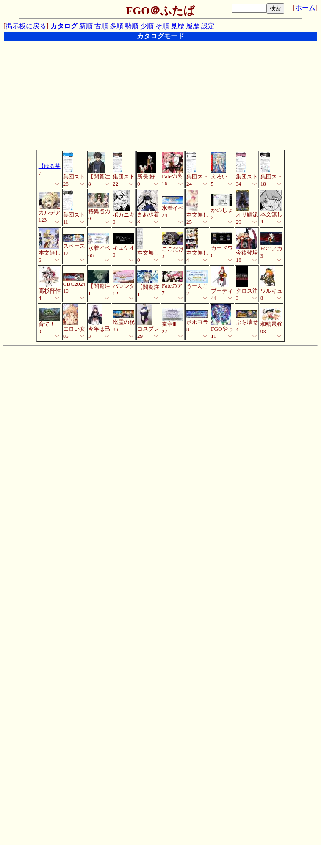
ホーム (305, 7)
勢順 (131, 26)
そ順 (162, 26)
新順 (86, 26)
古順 (101, 26)
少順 (147, 26)
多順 (116, 26)
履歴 (192, 26)
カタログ (63, 26)
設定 (208, 26)
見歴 (177, 26)
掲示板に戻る (26, 26)
